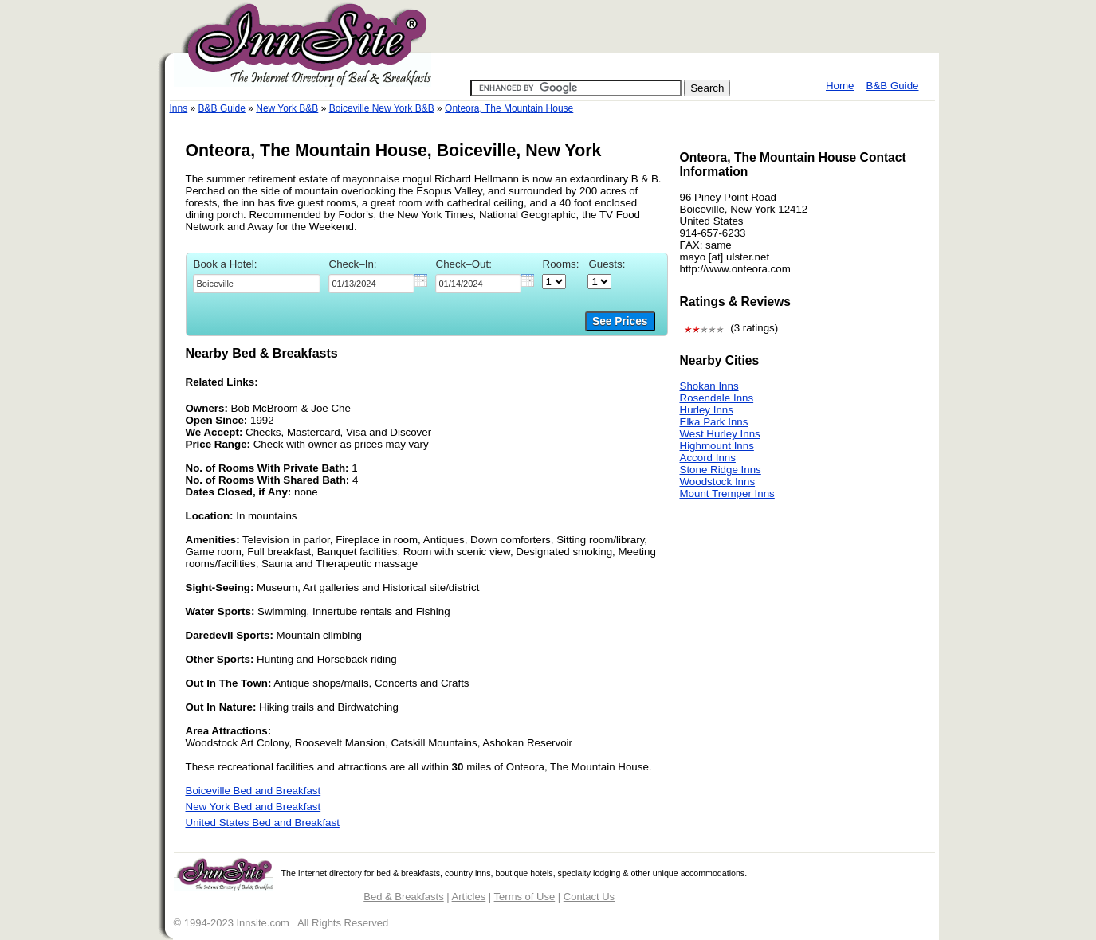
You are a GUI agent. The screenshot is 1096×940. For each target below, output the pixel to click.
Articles (469, 897)
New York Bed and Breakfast (253, 807)
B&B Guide (892, 86)
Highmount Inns (717, 446)
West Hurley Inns (720, 434)
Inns (179, 108)
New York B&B (287, 108)
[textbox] (256, 283)
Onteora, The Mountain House (509, 108)
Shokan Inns (709, 386)
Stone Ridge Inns (720, 470)
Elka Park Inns (714, 422)
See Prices (619, 321)
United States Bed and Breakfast (263, 822)
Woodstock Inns (718, 482)
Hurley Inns (706, 410)
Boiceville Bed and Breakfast (253, 791)
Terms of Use (525, 897)
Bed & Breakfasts (403, 897)
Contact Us (589, 897)
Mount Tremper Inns (727, 493)
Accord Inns (708, 458)
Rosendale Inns (717, 398)
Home (840, 86)
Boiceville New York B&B (381, 108)
